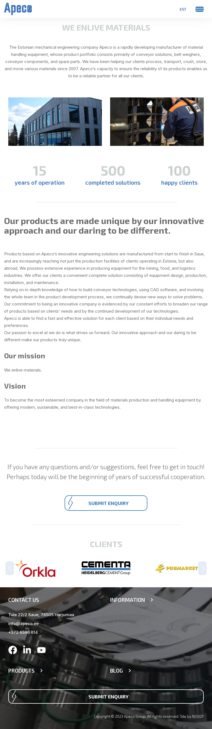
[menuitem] (183, 9)
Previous (10, 568)
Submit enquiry (108, 503)
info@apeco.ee (23, 623)
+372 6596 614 (23, 632)
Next (202, 568)
